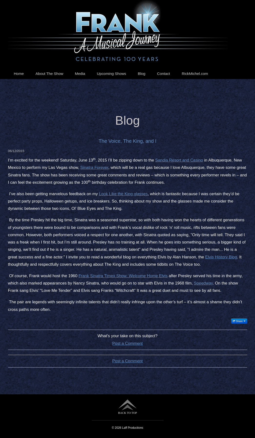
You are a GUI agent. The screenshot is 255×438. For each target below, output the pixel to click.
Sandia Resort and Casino (179, 160)
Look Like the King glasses (123, 194)
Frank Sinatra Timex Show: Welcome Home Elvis (123, 276)
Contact (163, 73)
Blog (141, 73)
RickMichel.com (195, 73)
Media (80, 73)
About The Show (49, 73)
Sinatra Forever (94, 167)
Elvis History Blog (221, 257)
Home (19, 73)
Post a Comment (127, 343)
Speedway (203, 283)
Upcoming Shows (111, 73)
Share (239, 321)
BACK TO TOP (127, 407)
